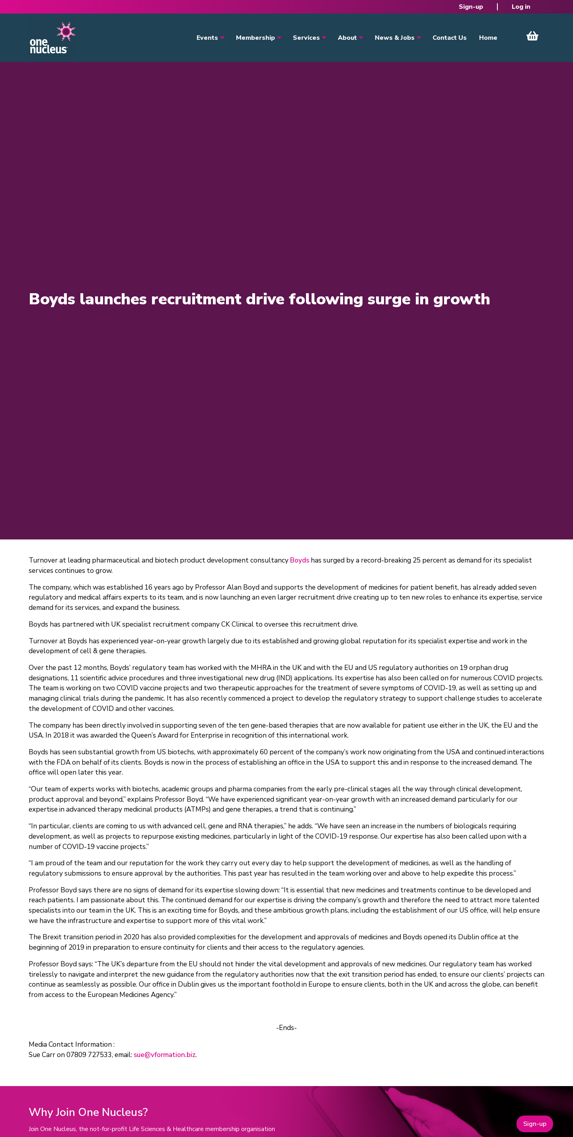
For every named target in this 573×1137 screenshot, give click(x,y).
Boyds (299, 560)
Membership (255, 37)
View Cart (532, 36)
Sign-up (471, 6)
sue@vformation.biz (164, 1054)
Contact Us (450, 37)
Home (488, 37)
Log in (521, 6)
